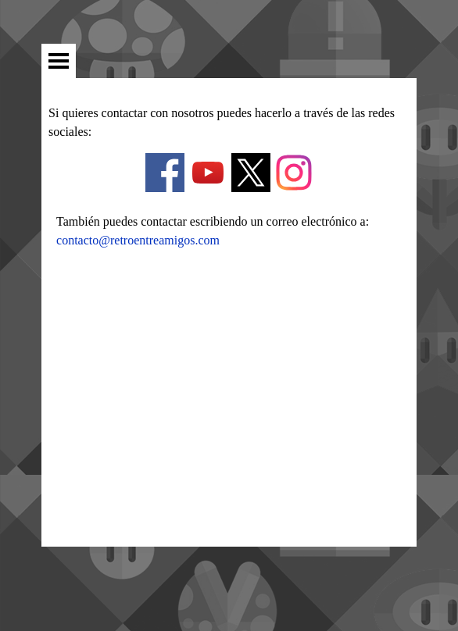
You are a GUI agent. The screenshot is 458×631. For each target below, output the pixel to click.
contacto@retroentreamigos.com (138, 240)
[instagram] (293, 172)
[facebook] (164, 172)
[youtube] (207, 172)
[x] (250, 172)
